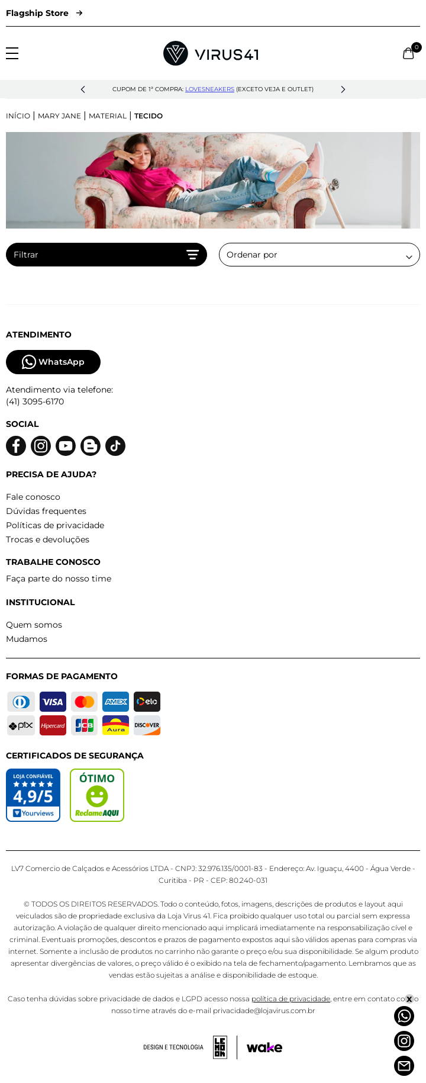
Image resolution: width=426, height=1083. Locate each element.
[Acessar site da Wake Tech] (264, 1047)
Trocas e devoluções (47, 539)
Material (108, 115)
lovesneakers (209, 89)
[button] (82, 89)
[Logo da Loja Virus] (210, 53)
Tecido (148, 115)
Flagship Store (44, 13)
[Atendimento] (404, 1066)
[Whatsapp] (404, 1016)
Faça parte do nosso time (58, 578)
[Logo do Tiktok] (115, 446)
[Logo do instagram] (41, 446)
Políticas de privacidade (55, 525)
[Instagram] (404, 1041)
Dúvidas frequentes (46, 511)
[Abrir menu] (12, 53)
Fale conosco (33, 496)
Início (18, 115)
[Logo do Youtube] (66, 446)
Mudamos (26, 639)
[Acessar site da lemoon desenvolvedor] (190, 1047)
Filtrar (106, 254)
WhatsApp (53, 362)
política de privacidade (290, 998)
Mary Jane (59, 115)
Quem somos (34, 624)
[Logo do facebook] (16, 446)
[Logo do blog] (90, 446)
